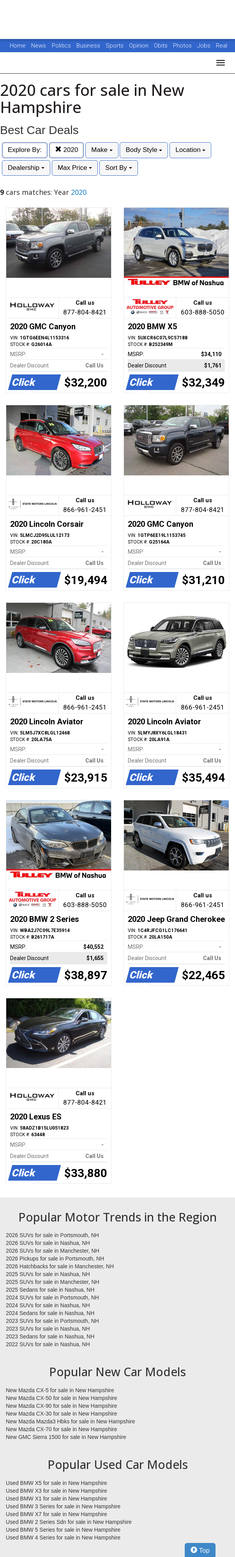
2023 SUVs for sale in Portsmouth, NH (52, 1321)
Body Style (143, 150)
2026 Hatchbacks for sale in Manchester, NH (60, 1266)
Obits (161, 45)
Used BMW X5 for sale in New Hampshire (56, 1483)
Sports (115, 45)
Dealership (26, 167)
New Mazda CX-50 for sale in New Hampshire (61, 1398)
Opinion (139, 45)
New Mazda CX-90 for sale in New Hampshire (61, 1406)
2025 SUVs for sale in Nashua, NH (48, 1274)
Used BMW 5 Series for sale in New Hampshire (63, 1530)
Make (101, 150)
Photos (183, 45)
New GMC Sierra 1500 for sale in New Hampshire (66, 1437)
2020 (66, 150)
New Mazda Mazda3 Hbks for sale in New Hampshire (70, 1421)
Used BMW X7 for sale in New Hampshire (56, 1514)
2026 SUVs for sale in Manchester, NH (52, 1251)
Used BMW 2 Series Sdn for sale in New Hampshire (69, 1522)
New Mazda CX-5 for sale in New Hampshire (60, 1390)
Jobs (204, 45)
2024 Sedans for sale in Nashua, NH (50, 1313)
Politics (61, 45)
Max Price (75, 167)
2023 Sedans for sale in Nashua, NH (50, 1336)
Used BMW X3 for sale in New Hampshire (56, 1491)
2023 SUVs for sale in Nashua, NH (48, 1329)
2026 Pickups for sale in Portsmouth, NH (55, 1258)
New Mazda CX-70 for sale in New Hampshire (61, 1429)
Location (190, 150)
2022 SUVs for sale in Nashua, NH (48, 1344)
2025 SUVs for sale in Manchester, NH (52, 1282)
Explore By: (25, 150)
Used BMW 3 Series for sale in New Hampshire (63, 1506)
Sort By (118, 167)
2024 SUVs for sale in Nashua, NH (48, 1305)
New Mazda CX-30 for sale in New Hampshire (61, 1413)
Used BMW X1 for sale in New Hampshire (56, 1498)
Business (89, 45)
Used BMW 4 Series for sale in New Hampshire (63, 1537)
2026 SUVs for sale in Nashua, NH (48, 1243)
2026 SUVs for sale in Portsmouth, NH (52, 1235)
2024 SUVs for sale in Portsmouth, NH (52, 1297)
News (38, 45)
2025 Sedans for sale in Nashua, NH (50, 1290)
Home (18, 45)
